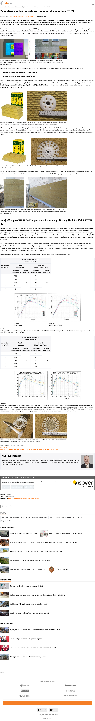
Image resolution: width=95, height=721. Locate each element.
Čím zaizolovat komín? (64, 569)
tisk (2, 506)
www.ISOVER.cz (5, 447)
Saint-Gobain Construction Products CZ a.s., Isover (23, 16)
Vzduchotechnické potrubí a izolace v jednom (24, 533)
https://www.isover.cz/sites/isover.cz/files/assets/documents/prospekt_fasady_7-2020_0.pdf (29, 450)
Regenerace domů (6, 521)
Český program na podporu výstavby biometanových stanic (28, 657)
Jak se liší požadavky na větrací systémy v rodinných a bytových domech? (33, 648)
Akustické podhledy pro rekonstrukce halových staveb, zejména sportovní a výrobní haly (37, 551)
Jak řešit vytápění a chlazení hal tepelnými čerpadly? (26, 639)
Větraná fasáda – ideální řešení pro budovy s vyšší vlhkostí (28, 569)
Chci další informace (17, 487)
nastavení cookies (47, 718)
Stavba (1, 7)
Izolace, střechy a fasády (9, 7)
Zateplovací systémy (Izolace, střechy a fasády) (15, 517)
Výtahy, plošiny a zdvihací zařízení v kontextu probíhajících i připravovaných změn (35, 630)
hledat (11, 506)
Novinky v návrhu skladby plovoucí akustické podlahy (65, 533)
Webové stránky (28, 487)
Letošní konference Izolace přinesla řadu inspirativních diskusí (29, 613)
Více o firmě (6, 487)
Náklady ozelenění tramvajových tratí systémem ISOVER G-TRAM (30, 560)
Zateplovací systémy (19, 7)
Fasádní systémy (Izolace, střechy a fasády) (69, 517)
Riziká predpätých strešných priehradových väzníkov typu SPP (29, 604)
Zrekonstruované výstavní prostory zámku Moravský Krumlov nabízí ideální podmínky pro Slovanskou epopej (43, 542)
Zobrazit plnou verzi (47, 703)
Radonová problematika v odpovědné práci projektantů (26, 586)
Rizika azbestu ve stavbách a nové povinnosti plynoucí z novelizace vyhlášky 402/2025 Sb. (38, 595)
